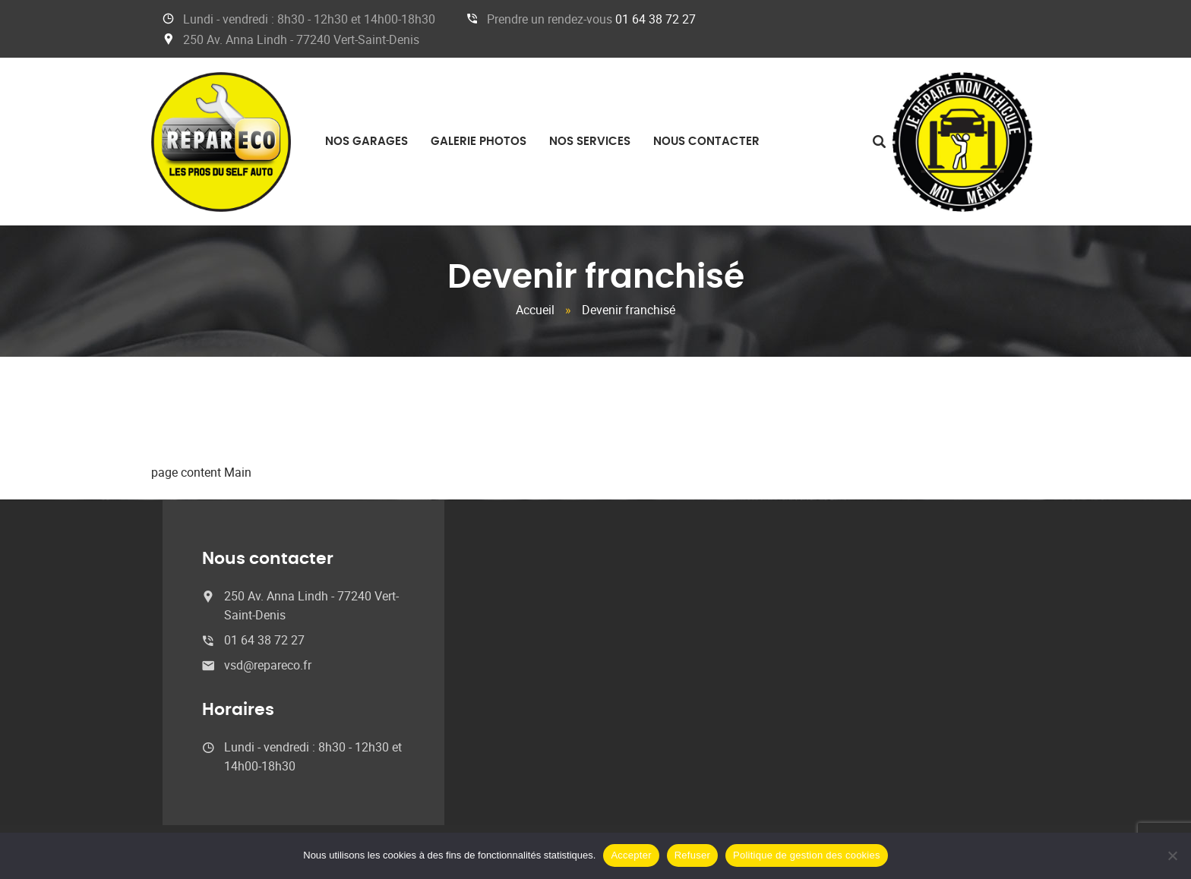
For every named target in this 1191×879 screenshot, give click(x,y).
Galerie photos (478, 141)
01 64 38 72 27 (655, 19)
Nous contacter (706, 141)
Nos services (589, 141)
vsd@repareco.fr (267, 665)
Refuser (692, 855)
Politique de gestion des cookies (806, 855)
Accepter (631, 855)
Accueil (535, 309)
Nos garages (366, 141)
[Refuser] (1172, 855)
